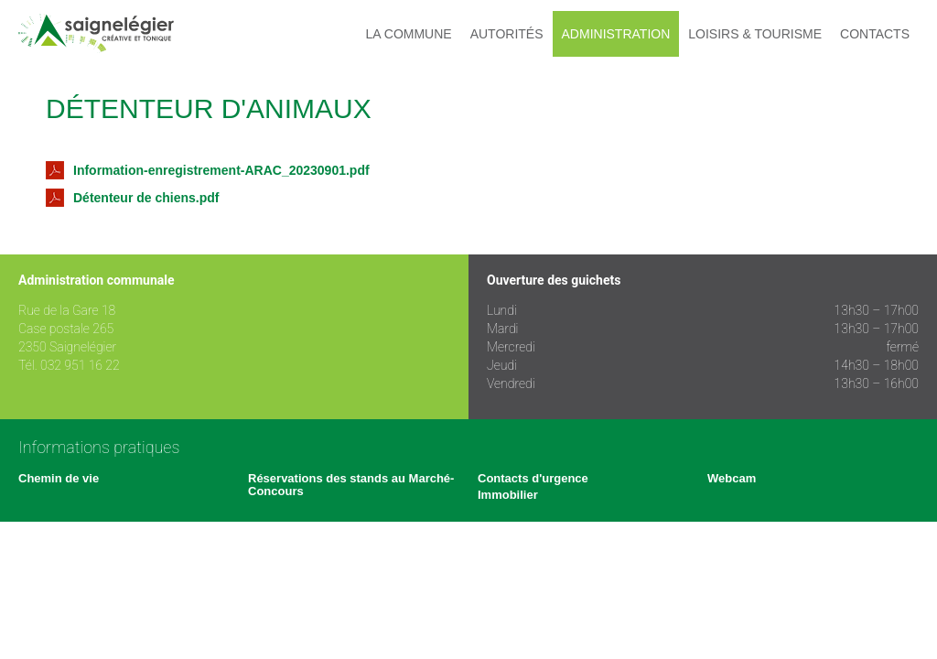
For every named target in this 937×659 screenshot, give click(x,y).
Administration (616, 34)
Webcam (731, 478)
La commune (409, 34)
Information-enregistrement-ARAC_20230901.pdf (208, 170)
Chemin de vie (58, 478)
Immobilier (508, 495)
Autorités (507, 34)
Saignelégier (96, 33)
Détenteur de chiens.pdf (132, 198)
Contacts (875, 34)
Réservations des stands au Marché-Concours (351, 484)
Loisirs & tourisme (755, 34)
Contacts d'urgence (533, 478)
